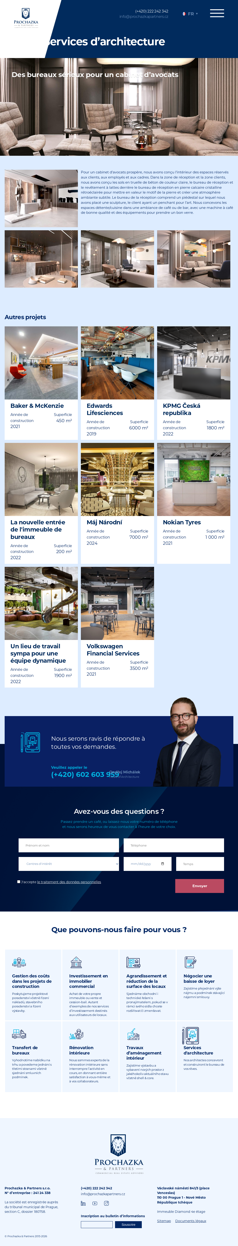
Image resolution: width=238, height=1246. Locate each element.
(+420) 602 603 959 (85, 774)
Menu (217, 13)
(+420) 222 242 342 (151, 11)
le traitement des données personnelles (69, 882)
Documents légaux (190, 1221)
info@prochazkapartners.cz (144, 16)
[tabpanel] (119, 29)
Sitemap (164, 1221)
